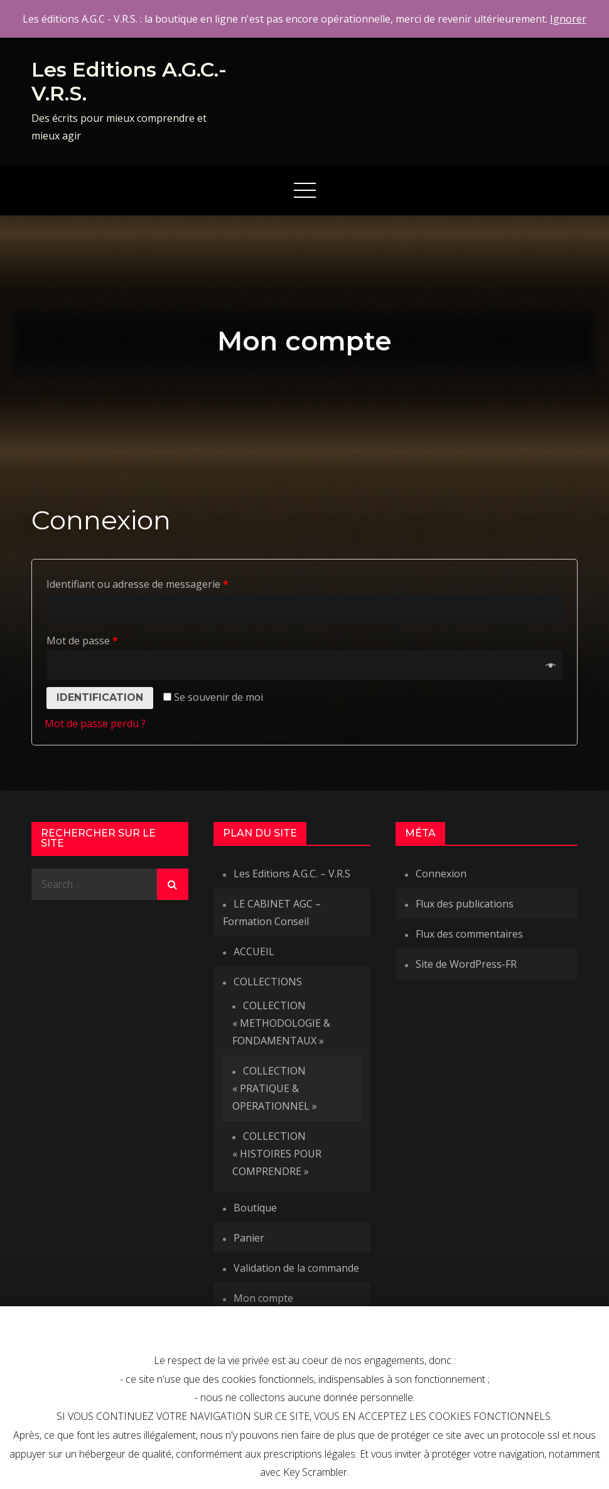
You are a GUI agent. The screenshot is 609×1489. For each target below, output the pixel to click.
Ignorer (568, 19)
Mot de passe (82, 640)
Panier (249, 1238)
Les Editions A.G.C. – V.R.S (292, 873)
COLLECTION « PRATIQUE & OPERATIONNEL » (274, 1088)
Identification (100, 697)
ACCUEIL (254, 951)
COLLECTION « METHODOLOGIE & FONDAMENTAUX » (281, 1023)
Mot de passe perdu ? (95, 723)
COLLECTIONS (268, 981)
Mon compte (263, 1298)
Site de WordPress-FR (466, 964)
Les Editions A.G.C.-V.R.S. (129, 81)
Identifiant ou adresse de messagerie (137, 584)
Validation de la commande (296, 1268)
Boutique (255, 1208)
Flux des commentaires (469, 934)
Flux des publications (465, 904)
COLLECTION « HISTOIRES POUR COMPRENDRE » (276, 1153)
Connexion (441, 873)
